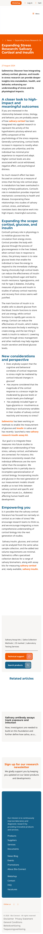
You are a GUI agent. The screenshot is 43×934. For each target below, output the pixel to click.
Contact (11, 880)
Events (11, 860)
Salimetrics (7, 421)
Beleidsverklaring (12, 925)
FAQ (10, 885)
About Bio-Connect (17, 869)
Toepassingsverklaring (14, 929)
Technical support (16, 656)
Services (11, 844)
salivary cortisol (17, 121)
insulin (20, 428)
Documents (13, 848)
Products (12, 835)
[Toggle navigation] (35, 13)
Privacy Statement (24, 918)
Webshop (16, 3)
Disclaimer (9, 918)
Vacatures (12, 889)
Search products (15, 665)
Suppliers (12, 840)
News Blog (13, 856)
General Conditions (13, 922)
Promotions (13, 864)
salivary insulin (30, 569)
